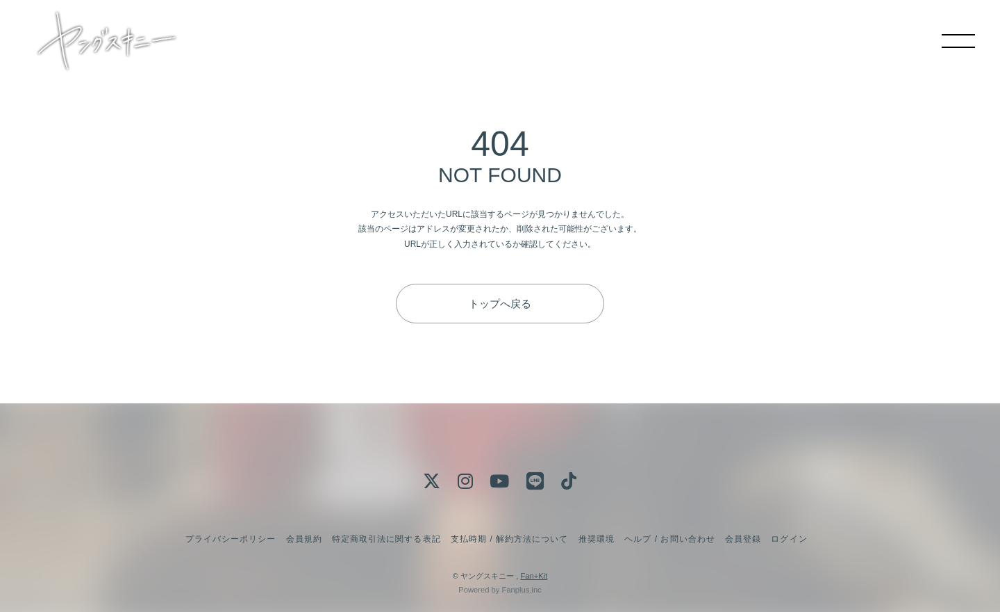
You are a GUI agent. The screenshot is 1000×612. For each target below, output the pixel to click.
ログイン (789, 539)
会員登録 (743, 539)
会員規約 (304, 539)
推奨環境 (596, 539)
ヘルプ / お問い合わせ (669, 539)
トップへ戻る (500, 303)
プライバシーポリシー (230, 539)
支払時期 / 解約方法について (510, 539)
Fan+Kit (533, 576)
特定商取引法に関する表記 (386, 539)
